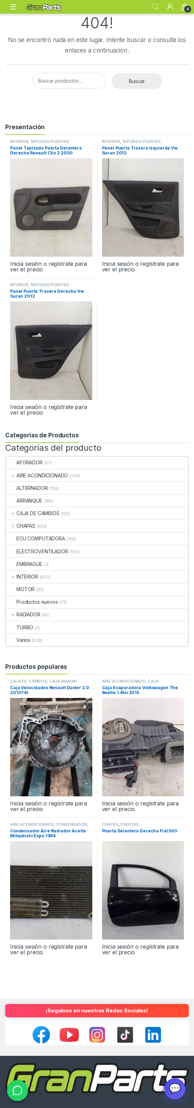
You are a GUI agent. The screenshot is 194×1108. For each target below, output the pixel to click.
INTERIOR (19, 141)
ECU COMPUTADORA (35, 538)
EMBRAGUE (24, 564)
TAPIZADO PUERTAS (49, 141)
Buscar (137, 81)
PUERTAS (129, 824)
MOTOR (20, 589)
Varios (18, 640)
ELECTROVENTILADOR (37, 551)
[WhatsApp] (17, 1090)
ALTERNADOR (27, 488)
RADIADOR (23, 614)
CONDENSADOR (71, 824)
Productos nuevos (32, 602)
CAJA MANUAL (63, 681)
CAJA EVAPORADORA (130, 683)
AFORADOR (24, 462)
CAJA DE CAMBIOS (32, 513)
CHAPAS (20, 526)
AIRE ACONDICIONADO (37, 475)
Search (155, 7)
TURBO (19, 627)
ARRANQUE (24, 501)
